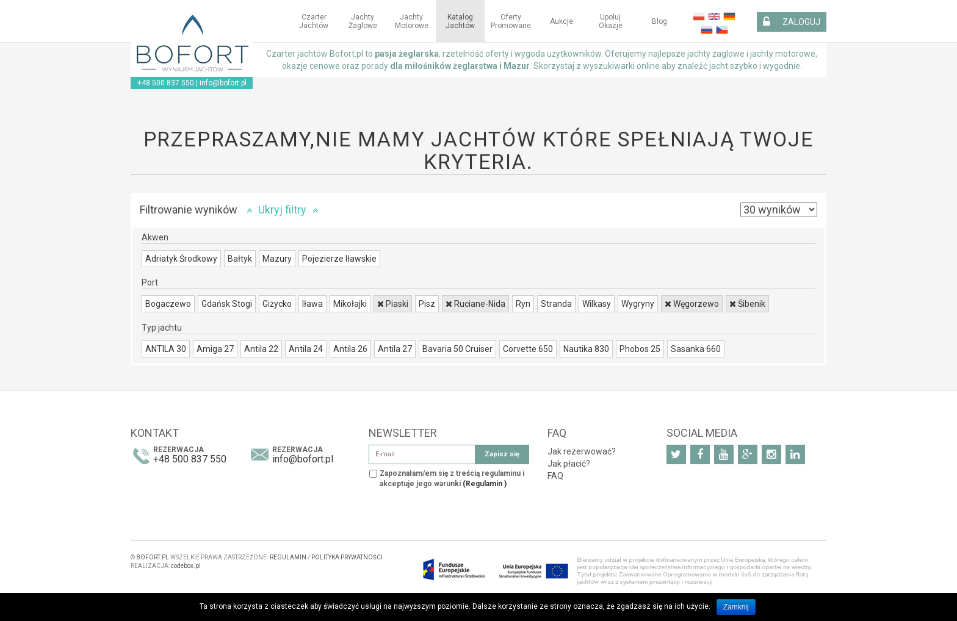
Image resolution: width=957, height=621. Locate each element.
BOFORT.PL (152, 557)
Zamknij (736, 607)
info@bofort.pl (223, 83)
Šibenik (747, 304)
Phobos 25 (639, 349)
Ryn (523, 304)
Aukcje (561, 21)
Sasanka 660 (696, 349)
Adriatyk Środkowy (181, 259)
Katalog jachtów (460, 21)
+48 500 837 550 (165, 83)
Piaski (392, 304)
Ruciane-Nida (475, 304)
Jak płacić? (568, 463)
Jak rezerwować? (581, 451)
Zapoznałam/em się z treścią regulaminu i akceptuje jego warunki (452, 478)
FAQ (555, 476)
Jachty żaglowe (362, 21)
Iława (312, 304)
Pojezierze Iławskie (339, 259)
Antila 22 (261, 349)
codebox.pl (186, 565)
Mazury (277, 259)
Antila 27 (395, 349)
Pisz (427, 304)
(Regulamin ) (485, 483)
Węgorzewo (692, 304)
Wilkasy (596, 304)
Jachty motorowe (411, 21)
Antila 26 (350, 349)
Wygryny (637, 304)
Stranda (556, 304)
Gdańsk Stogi (226, 304)
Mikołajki (350, 304)
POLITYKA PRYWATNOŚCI (347, 557)
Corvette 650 (528, 349)
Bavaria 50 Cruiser (457, 349)
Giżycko (277, 304)
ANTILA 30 (165, 349)
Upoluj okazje (611, 21)
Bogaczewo (168, 304)
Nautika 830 (586, 349)
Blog (659, 21)
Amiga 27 (215, 349)
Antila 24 (306, 349)
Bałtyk (240, 259)
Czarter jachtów (313, 21)
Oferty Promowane (511, 21)
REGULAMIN (288, 557)
